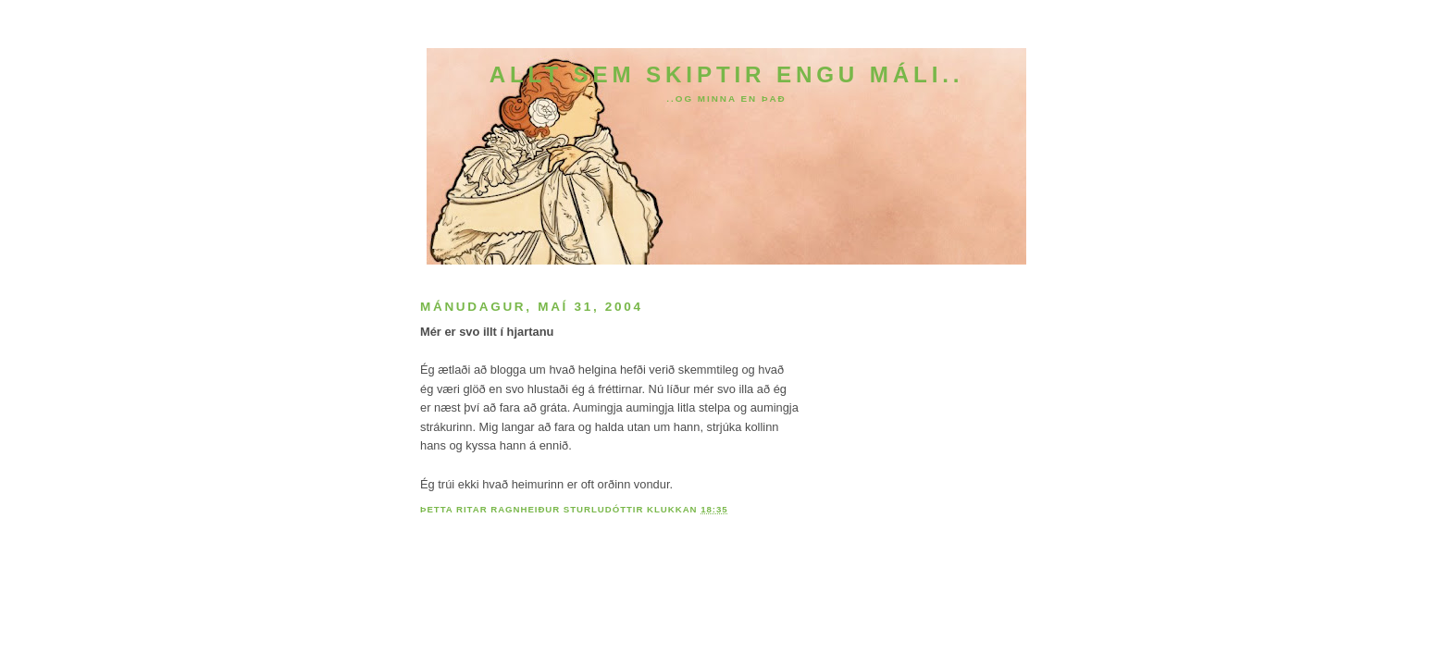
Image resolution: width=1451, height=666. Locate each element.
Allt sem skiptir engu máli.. (727, 74)
